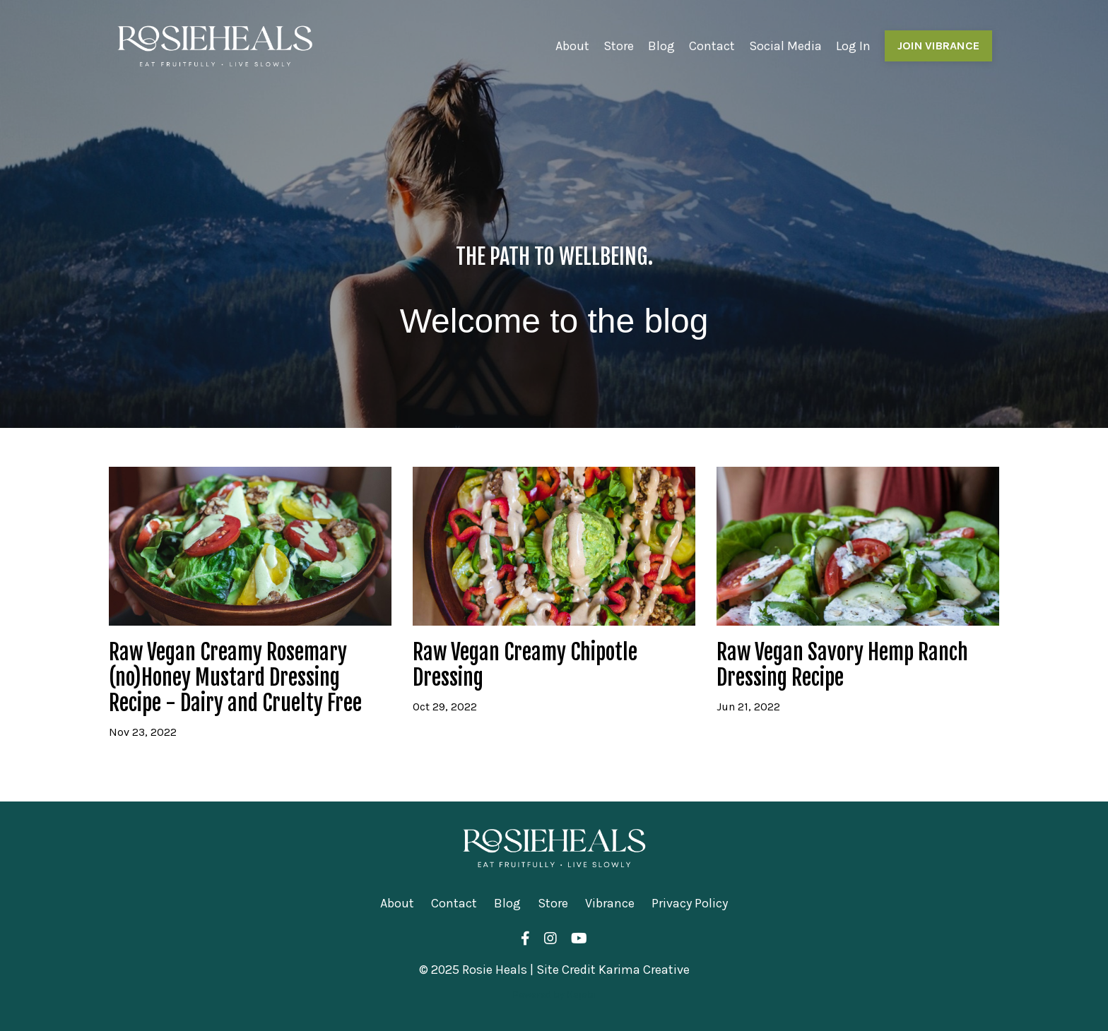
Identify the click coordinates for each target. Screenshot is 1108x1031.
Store (618, 46)
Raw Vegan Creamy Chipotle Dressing (525, 665)
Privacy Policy (690, 903)
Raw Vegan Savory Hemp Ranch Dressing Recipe (842, 665)
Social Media (785, 46)
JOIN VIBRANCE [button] (938, 45)
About (572, 46)
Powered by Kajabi (554, 995)
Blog (661, 46)
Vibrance (610, 903)
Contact (712, 46)
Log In (853, 46)
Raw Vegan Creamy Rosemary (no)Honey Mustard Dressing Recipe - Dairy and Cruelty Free (235, 678)
